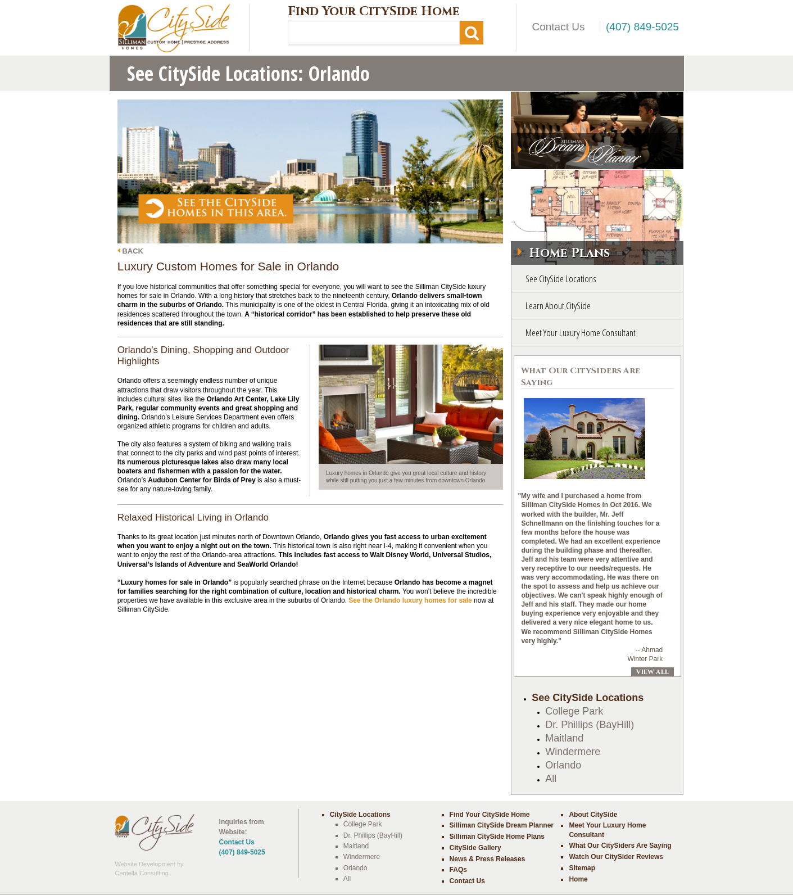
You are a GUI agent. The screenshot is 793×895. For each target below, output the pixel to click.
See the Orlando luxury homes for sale (410, 600)
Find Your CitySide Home (374, 12)
